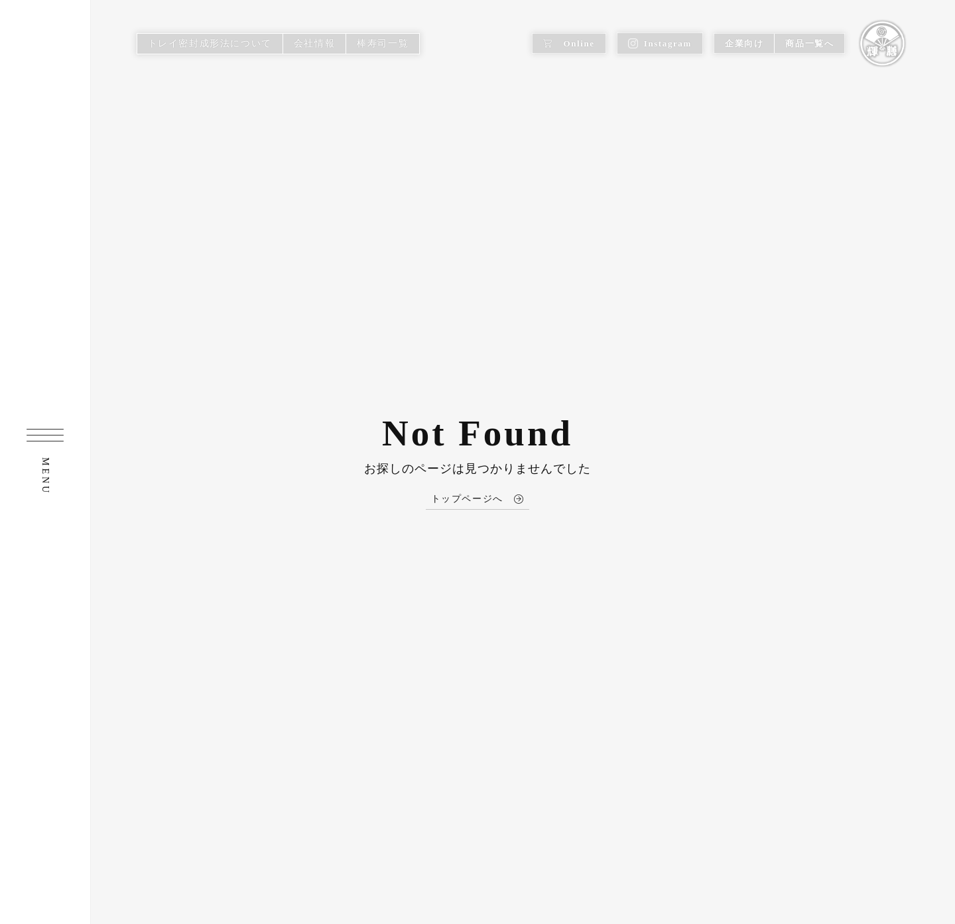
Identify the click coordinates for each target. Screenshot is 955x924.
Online (569, 43)
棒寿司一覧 (383, 43)
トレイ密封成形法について (210, 43)
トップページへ (478, 499)
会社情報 (314, 43)
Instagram (660, 43)
